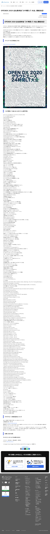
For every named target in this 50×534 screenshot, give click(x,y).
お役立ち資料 (46, 487)
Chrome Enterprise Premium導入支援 (38, 497)
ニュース (46, 484)
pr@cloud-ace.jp (9, 441)
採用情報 (46, 494)
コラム (30, 2)
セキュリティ (37, 490)
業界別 (23, 2)
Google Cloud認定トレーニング (38, 524)
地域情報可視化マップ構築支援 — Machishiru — (27, 505)
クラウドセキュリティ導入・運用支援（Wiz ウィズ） (38, 503)
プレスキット (13, 530)
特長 (11, 2)
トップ (16, 476)
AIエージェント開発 (38, 511)
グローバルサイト (23, 530)
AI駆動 (14, 2)
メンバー (16, 495)
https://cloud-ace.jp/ (12, 422)
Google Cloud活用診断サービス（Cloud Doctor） (27, 482)
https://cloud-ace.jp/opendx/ (9, 44)
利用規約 (3, 530)
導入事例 (16, 497)
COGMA (37, 521)
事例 (20, 2)
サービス (17, 2)
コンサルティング (27, 478)
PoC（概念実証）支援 (27, 514)
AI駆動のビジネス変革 (17, 483)
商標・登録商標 (18, 530)
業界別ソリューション (17, 500)
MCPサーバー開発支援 (38, 518)
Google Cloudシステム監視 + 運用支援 (27, 497)
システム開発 (27, 508)
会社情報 (32, 2)
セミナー (27, 2)
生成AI (36, 506)
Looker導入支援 (38, 485)
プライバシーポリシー (8, 530)
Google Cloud (27, 486)
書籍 (16, 492)
